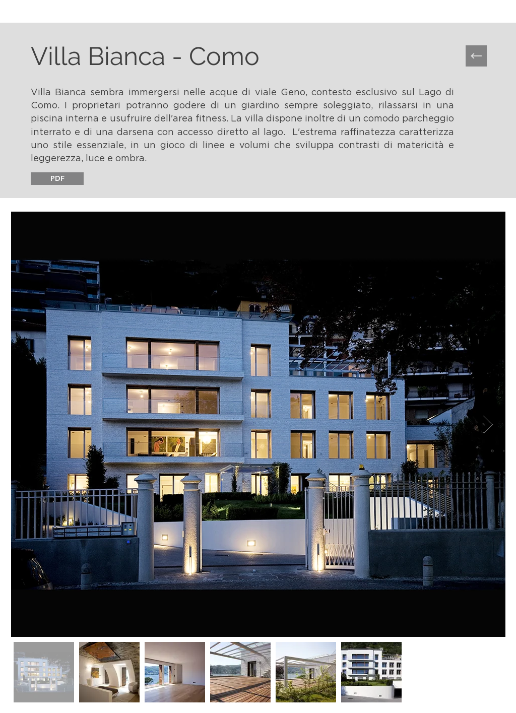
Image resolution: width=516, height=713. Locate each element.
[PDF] (57, 178)
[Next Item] (488, 424)
